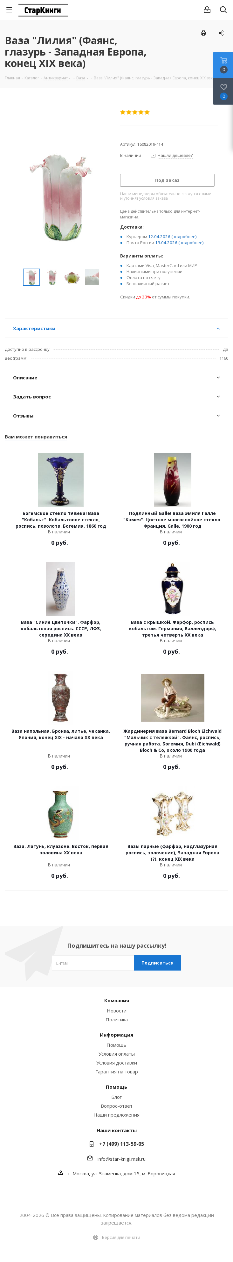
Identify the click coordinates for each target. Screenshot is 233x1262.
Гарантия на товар (116, 1071)
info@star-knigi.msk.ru (122, 1159)
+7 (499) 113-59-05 (121, 1143)
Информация (116, 1035)
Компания (116, 1000)
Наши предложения (116, 1115)
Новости (117, 1010)
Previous (15, 277)
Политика (117, 1019)
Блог (116, 1097)
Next (106, 277)
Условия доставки (116, 1062)
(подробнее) (184, 236)
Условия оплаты (117, 1054)
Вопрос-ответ (117, 1106)
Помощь (116, 1045)
